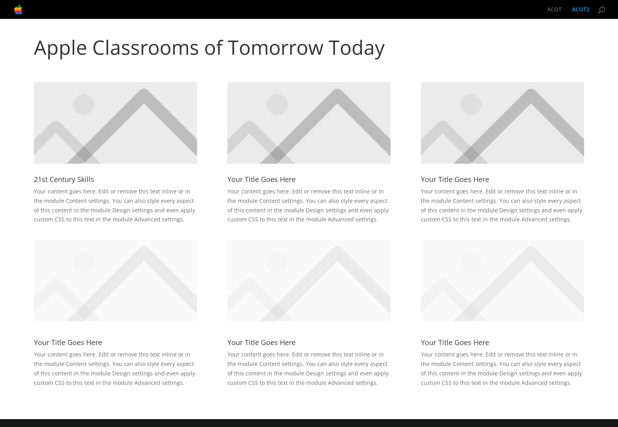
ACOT (554, 10)
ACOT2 (581, 10)
